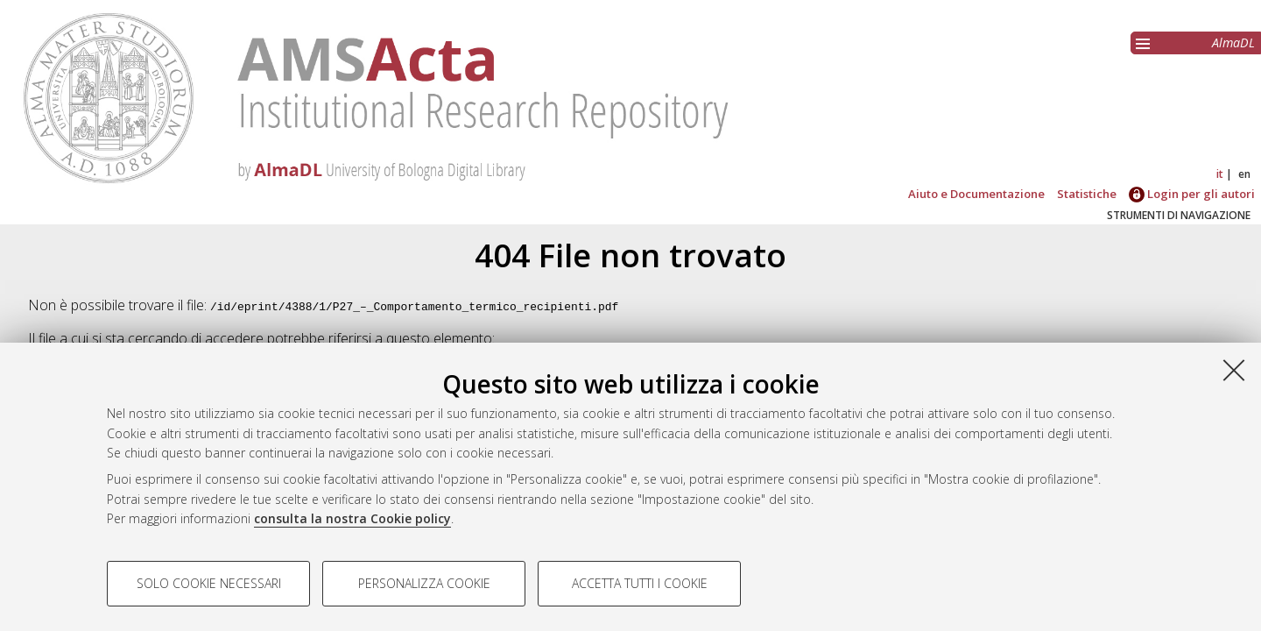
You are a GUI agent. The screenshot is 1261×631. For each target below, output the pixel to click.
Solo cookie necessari (209, 583)
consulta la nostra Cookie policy (352, 518)
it (1219, 174)
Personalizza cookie (424, 583)
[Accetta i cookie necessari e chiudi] (1234, 370)
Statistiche (1087, 194)
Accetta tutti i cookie (640, 583)
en (1244, 174)
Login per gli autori (1192, 194)
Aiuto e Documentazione (976, 194)
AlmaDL (1233, 42)
